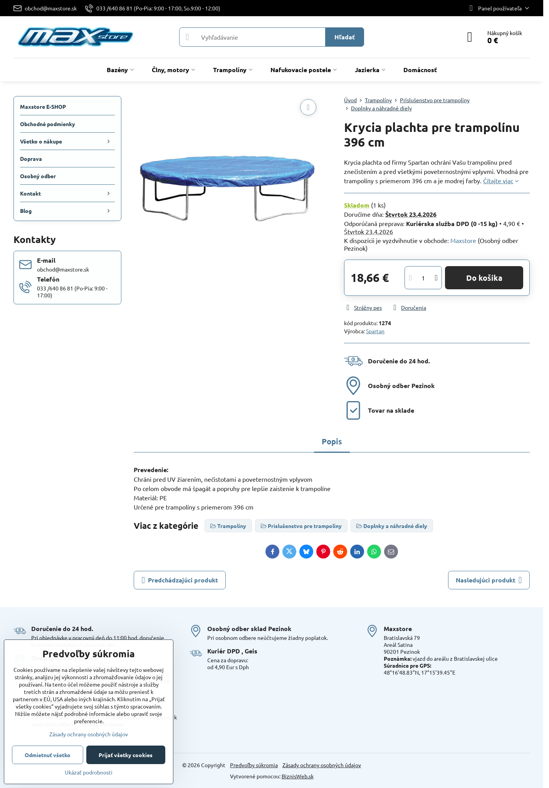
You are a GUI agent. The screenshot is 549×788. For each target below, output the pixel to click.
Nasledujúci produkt (489, 580)
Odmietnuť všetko (48, 754)
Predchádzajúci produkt (179, 580)
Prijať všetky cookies (126, 754)
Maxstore (463, 240)
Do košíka (484, 278)
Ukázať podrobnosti (88, 772)
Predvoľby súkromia (254, 764)
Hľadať (344, 37)
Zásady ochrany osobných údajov (321, 764)
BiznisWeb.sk (298, 776)
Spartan (375, 330)
